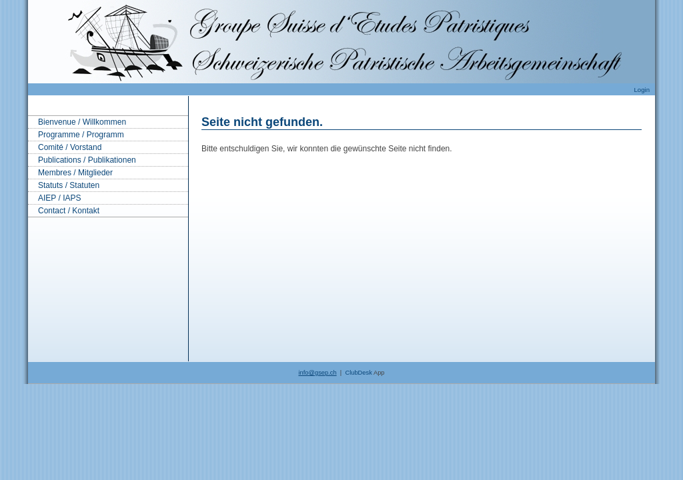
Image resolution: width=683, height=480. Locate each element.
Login (642, 89)
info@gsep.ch (317, 372)
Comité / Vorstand (69, 147)
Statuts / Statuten (68, 185)
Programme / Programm (81, 134)
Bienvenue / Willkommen (82, 122)
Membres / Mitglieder (75, 172)
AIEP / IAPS (59, 198)
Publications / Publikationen (87, 160)
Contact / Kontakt (68, 210)
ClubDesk (358, 372)
